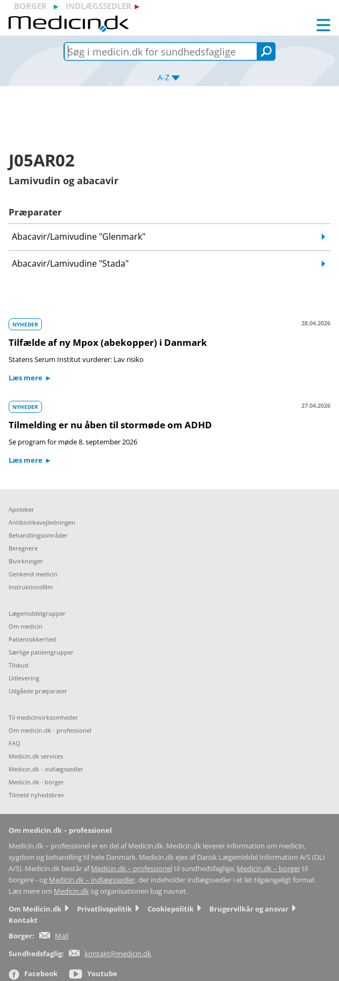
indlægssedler (98, 6)
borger (30, 6)
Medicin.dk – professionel (131, 868)
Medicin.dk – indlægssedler (92, 880)
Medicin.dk (71, 891)
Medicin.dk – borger (268, 868)
